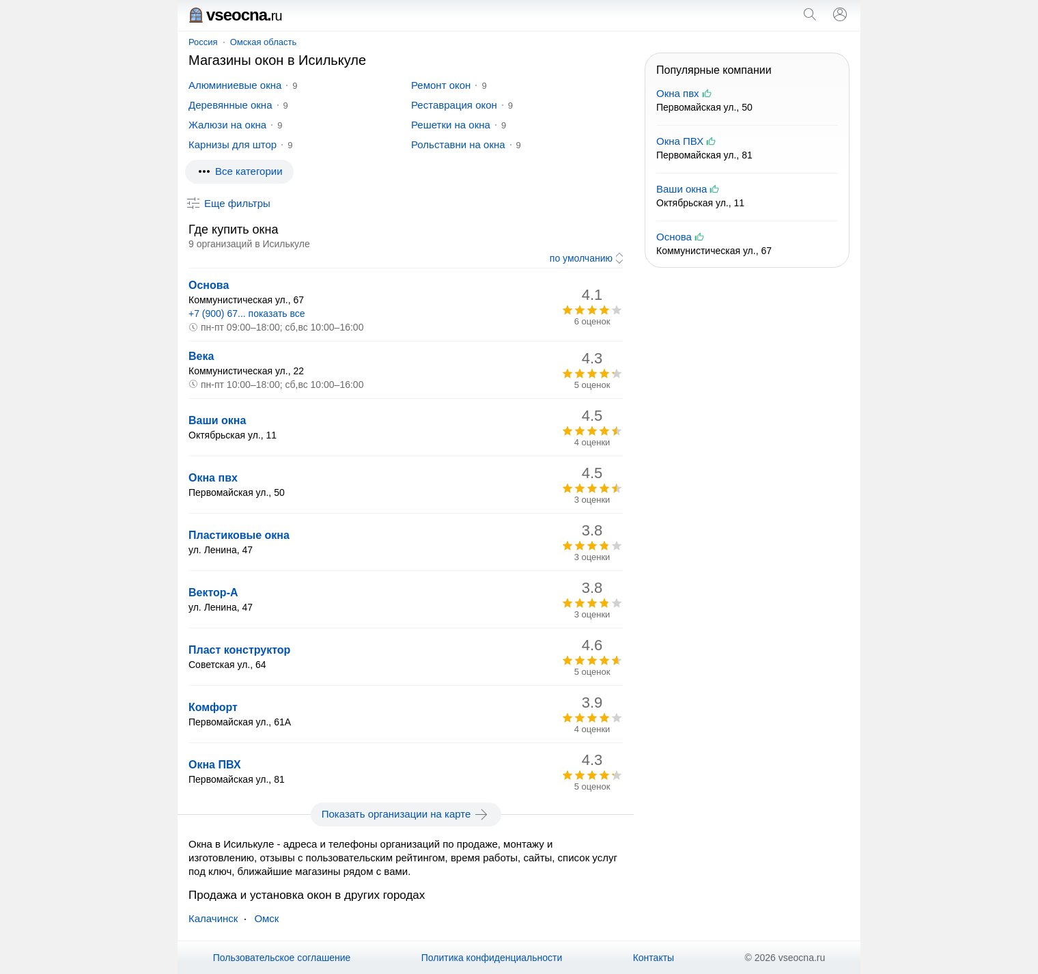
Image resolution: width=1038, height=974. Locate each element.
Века (201, 356)
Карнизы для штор (232, 144)
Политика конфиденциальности (492, 957)
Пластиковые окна (239, 535)
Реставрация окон (454, 105)
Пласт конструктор (239, 650)
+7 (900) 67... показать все (246, 313)
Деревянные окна (230, 105)
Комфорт (213, 707)
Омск (266, 918)
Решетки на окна (450, 124)
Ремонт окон (441, 85)
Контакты (653, 957)
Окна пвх (213, 478)
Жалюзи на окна (227, 124)
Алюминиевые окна (234, 85)
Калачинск (213, 918)
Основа (208, 285)
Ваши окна (217, 420)
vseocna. (235, 14)
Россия (203, 42)
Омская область (263, 42)
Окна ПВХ (214, 764)
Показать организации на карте (406, 814)
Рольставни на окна (458, 144)
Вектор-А (213, 592)
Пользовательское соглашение (282, 957)
